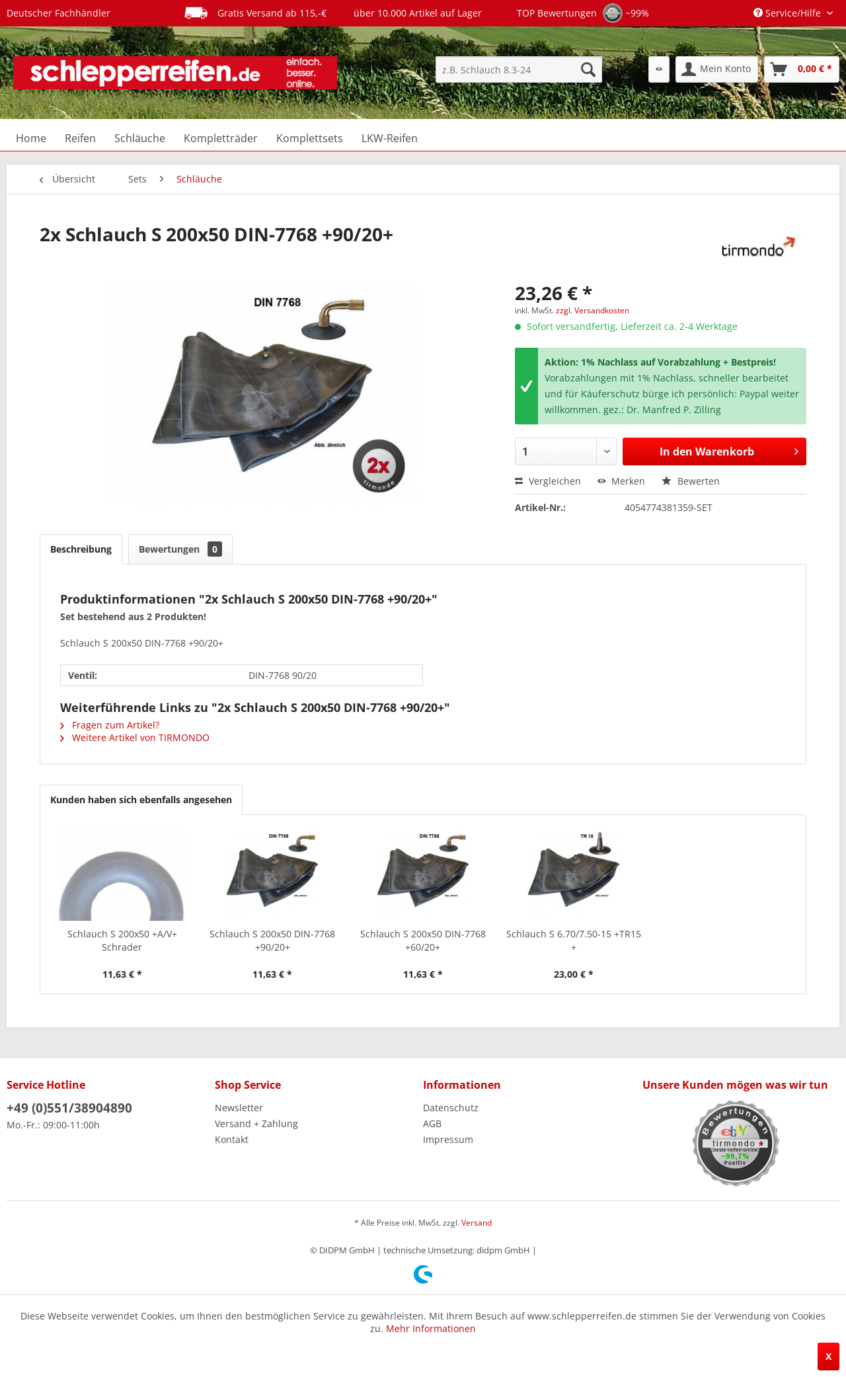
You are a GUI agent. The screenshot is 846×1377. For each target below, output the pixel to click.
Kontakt (232, 1139)
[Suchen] (588, 69)
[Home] (31, 138)
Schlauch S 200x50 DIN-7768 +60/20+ (423, 940)
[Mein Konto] (716, 69)
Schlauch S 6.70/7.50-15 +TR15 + (573, 940)
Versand (476, 1222)
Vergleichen (548, 481)
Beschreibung (81, 549)
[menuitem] (519, 69)
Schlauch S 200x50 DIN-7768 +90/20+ (272, 940)
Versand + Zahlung (256, 1123)
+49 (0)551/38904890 (69, 1108)
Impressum (448, 1139)
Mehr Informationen (431, 1328)
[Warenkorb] (801, 69)
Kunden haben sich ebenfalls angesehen (141, 799)
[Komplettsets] (309, 138)
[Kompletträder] (220, 138)
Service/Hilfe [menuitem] (788, 13)
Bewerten (691, 481)
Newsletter (239, 1107)
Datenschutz (451, 1107)
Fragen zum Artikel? (109, 725)
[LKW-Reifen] (389, 138)
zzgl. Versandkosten (592, 310)
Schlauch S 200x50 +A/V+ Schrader (122, 940)
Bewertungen (180, 549)
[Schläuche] (139, 138)
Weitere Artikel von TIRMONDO (135, 737)
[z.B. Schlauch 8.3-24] (519, 69)
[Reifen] (80, 138)
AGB (432, 1123)
